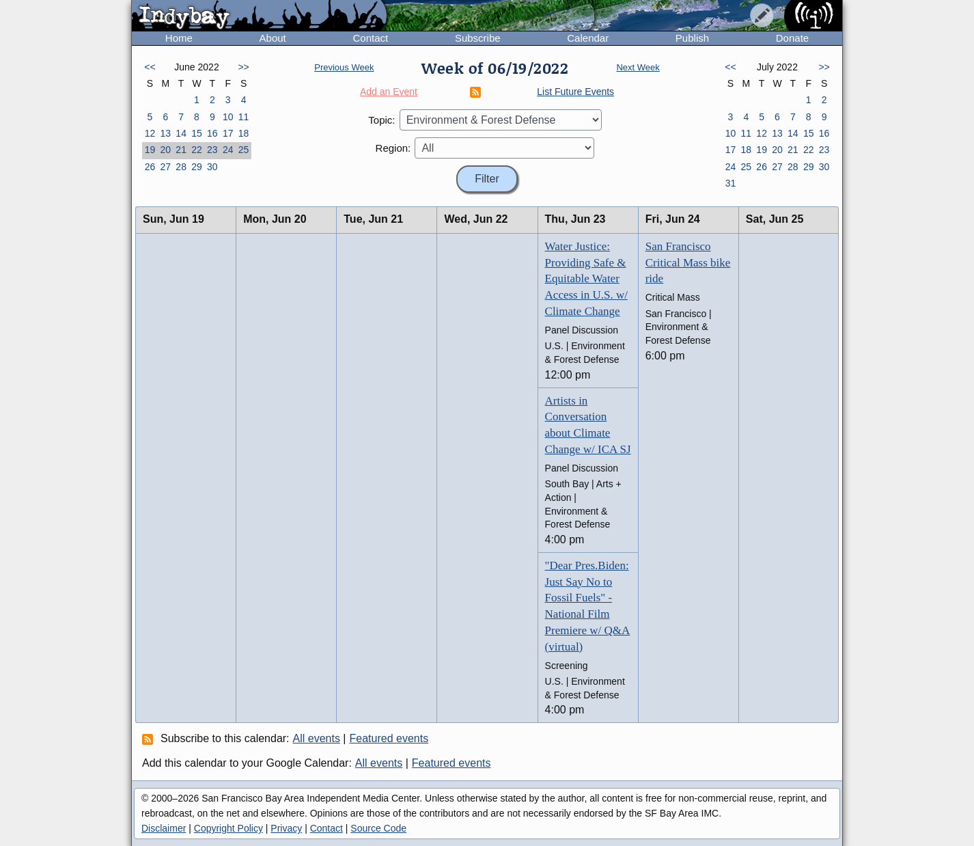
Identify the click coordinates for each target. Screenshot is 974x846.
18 (243, 133)
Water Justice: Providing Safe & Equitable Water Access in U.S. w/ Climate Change (586, 279)
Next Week (637, 67)
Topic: (381, 120)
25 (243, 149)
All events (316, 738)
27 (165, 166)
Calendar (588, 38)
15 (196, 133)
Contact (370, 38)
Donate (792, 38)
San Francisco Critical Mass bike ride (688, 263)
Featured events (389, 738)
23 (212, 149)
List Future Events (575, 91)
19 (150, 149)
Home (179, 38)
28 (181, 166)
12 (150, 133)
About (273, 38)
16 (212, 133)
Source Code (378, 828)
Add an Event (388, 91)
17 (228, 133)
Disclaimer (163, 828)
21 (181, 149)
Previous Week (344, 67)
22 (196, 149)
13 (165, 133)
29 (196, 166)
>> (243, 67)
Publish (692, 38)
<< (149, 67)
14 (181, 133)
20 (165, 149)
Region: (393, 148)
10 (228, 116)
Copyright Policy (228, 828)
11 (243, 116)
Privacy (286, 828)
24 (228, 149)
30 (212, 166)
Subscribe (478, 38)
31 (730, 183)
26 (150, 166)
